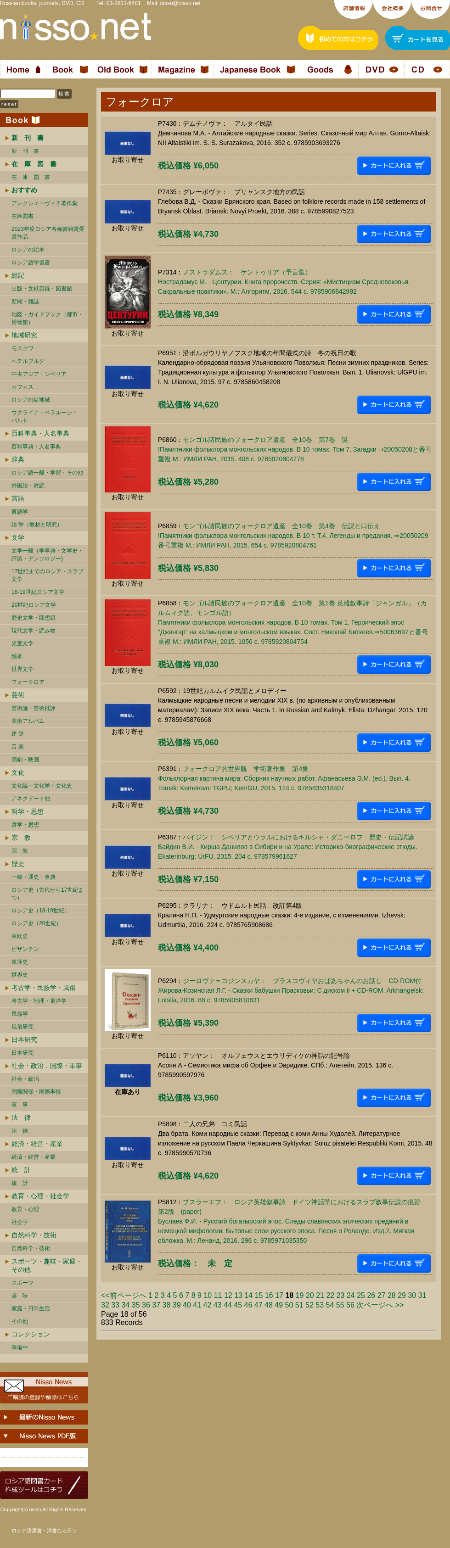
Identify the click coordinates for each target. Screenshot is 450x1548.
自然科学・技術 (33, 1235)
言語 (17, 498)
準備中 (19, 1347)
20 (310, 1295)
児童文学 (22, 643)
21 (320, 1295)
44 (228, 1305)
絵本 (16, 656)
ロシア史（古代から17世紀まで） (47, 894)
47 (258, 1305)
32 (105, 1305)
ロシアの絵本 (28, 249)
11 (218, 1295)
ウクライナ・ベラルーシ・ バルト (44, 416)
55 (340, 1305)
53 (319, 1305)
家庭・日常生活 (30, 1308)
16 (269, 1295)
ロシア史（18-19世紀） (40, 910)
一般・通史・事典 (33, 877)
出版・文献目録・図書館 (41, 288)
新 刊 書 (25, 151)
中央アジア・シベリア (39, 374)
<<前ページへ (123, 1295)
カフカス (22, 387)
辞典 (17, 459)
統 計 (21, 1170)
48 (268, 1305)
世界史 (19, 975)
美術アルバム (28, 721)
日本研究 (24, 1039)
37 (156, 1305)
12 (228, 1295)
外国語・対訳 (28, 485)
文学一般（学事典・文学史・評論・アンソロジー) (47, 555)
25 (361, 1295)
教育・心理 (25, 1209)
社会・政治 (25, 1079)
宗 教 (21, 837)
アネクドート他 (30, 798)
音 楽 (17, 746)
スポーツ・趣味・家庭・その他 (46, 1265)
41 (197, 1305)
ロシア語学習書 (30, 262)
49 (279, 1305)
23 (341, 1295)
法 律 (21, 1117)
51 (299, 1305)
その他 (19, 1321)
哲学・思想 (27, 811)
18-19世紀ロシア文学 (37, 592)
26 (371, 1295)
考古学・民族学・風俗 (43, 987)
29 (402, 1295)
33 (115, 1305)
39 (177, 1305)
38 (167, 1305)
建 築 (17, 734)
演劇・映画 (25, 759)
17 (279, 1295)
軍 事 (19, 1104)
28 (392, 1295)
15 (259, 1295)
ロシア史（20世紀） (36, 923)
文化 (17, 772)
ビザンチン (25, 949)
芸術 (17, 695)
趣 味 (19, 1295)
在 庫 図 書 (30, 177)
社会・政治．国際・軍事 (46, 1065)
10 (207, 1295)
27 (381, 1295)
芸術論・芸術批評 (33, 708)
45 (238, 1305)
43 (218, 1305)
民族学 (19, 1014)
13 (238, 1295)
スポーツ (22, 1283)
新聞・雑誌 (25, 301)
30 (412, 1295)
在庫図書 (22, 216)
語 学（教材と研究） (36, 524)
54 (330, 1305)
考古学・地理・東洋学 (39, 1001)
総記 (17, 275)
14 (248, 1295)
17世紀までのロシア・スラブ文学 (47, 575)
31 (422, 1295)
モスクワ (22, 348)
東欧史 (19, 936)
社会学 (19, 1222)
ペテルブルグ (28, 361)
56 (350, 1305)
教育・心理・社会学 (40, 1196)
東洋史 (19, 962)
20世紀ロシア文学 (33, 605)
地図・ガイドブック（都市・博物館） (47, 318)
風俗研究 (22, 1026)
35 (136, 1305)
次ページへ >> (380, 1305)
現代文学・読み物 (33, 630)
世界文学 (22, 669)
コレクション (30, 1334)
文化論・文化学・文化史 (41, 785)
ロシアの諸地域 (30, 400)
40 (187, 1305)
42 (207, 1305)
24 (351, 1295)
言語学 (19, 512)
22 (330, 1295)
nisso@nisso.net (180, 3)
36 (146, 1305)
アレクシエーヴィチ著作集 (44, 203)
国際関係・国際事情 (36, 1092)
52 (309, 1305)
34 (126, 1305)
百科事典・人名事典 (40, 433)
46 (248, 1305)
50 (289, 1305)
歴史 (17, 863)
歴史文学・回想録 (33, 618)
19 (300, 1295)
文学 (17, 537)
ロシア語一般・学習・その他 (47, 472)
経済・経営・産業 (37, 1143)
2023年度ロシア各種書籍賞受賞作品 (47, 233)
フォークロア (28, 682)
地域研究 (24, 335)
